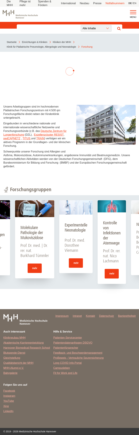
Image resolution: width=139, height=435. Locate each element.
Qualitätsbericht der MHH (18, 362)
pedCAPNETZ (11, 138)
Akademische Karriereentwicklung (23, 342)
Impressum (62, 316)
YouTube (8, 400)
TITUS (27, 138)
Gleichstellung (11, 357)
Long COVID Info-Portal (67, 362)
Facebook (9, 390)
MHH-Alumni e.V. (13, 368)
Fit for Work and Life (65, 373)
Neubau (84, 3)
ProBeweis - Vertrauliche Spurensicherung (78, 357)
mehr (34, 268)
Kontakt (90, 316)
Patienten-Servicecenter (67, 337)
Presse (97, 3)
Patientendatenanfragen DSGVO (72, 342)
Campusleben (61, 368)
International (68, 3)
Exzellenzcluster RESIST (49, 134)
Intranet (77, 316)
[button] (133, 12)
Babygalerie (10, 373)
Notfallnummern (115, 3)
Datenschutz (106, 316)
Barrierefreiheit (127, 316)
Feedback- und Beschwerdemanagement (77, 352)
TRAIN (40, 138)
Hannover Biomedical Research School (26, 347)
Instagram (9, 395)
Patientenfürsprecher (65, 347)
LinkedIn (8, 411)
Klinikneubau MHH (14, 337)
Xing (6, 406)
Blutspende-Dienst (14, 352)
